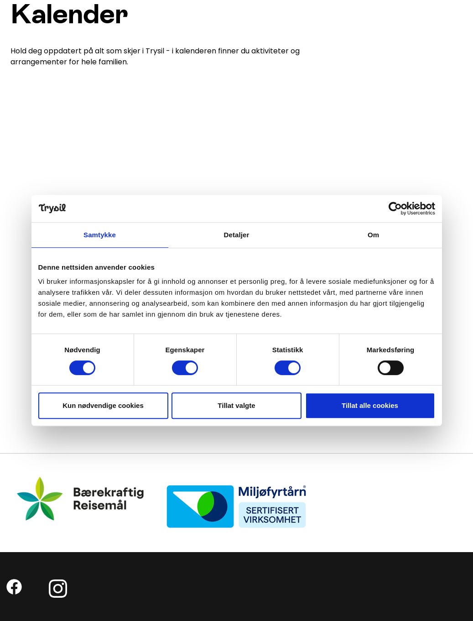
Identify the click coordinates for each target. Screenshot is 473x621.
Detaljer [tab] (236, 235)
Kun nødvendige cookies (103, 405)
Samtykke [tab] (99, 235)
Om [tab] (373, 235)
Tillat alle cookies (370, 405)
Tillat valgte (236, 405)
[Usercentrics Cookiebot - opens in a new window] (395, 208)
